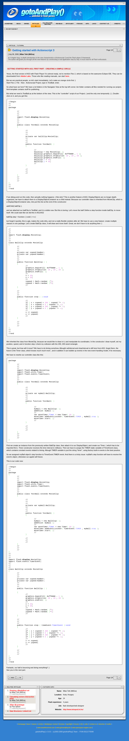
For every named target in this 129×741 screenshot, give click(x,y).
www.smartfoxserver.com (46, 727)
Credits (108, 724)
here (67, 76)
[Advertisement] (64, 34)
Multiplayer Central (51, 724)
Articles (40, 724)
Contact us (93, 724)
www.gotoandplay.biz (63, 727)
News (28, 724)
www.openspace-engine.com (82, 727)
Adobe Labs (25, 76)
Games (34, 724)
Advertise (101, 724)
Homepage (21, 724)
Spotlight (69, 724)
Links (86, 724)
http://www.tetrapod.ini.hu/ (73, 709)
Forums (76, 724)
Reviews (62, 724)
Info (81, 724)
